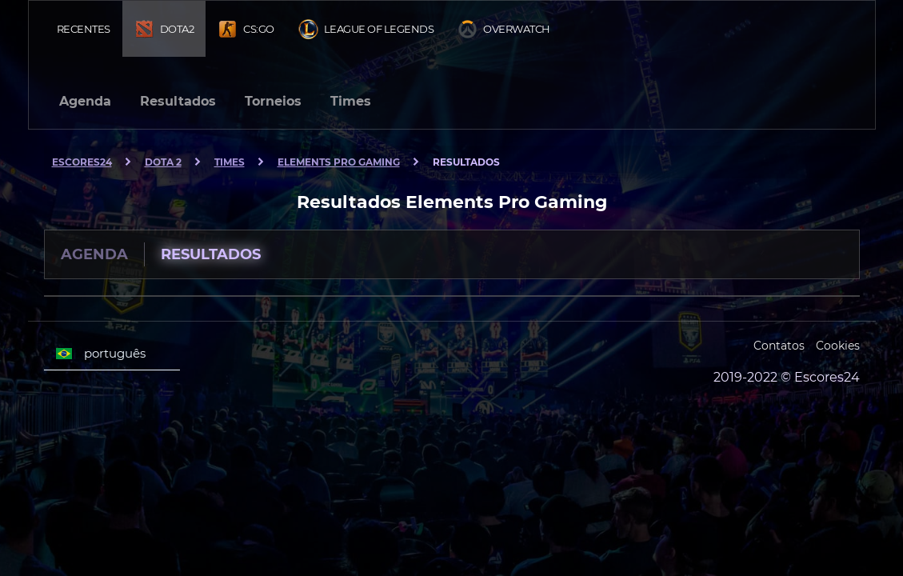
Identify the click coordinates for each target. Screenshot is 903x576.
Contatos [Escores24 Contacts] (779, 345)
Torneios (273, 101)
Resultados (178, 101)
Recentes (83, 28)
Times (350, 101)
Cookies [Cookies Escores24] (838, 345)
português (101, 354)
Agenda (85, 101)
